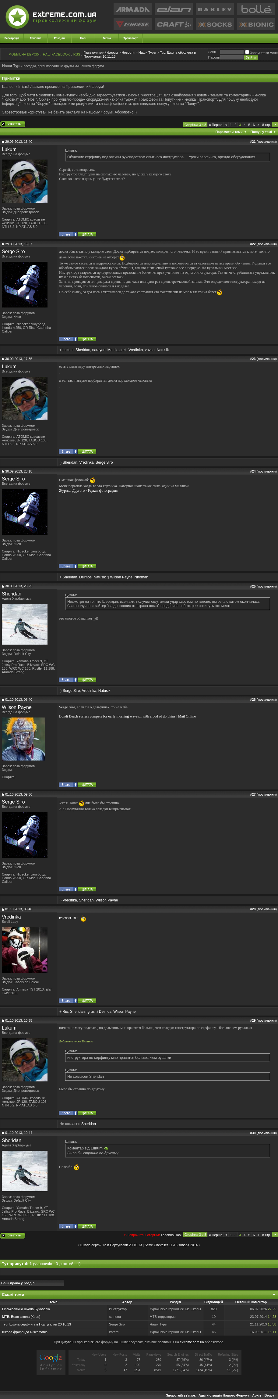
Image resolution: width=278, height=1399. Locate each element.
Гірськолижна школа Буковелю (26, 1309)
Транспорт (131, 38)
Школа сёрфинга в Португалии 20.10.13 (111, 1245)
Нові (83, 38)
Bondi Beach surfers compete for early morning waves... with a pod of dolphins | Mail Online (127, 716)
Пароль (214, 57)
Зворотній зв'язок (180, 1395)
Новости (128, 52)
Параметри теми (229, 132)
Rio (65, 1011)
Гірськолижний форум (101, 52)
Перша (215, 125)
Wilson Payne (121, 577)
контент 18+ (68, 918)
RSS (76, 54)
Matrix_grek (117, 350)
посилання (267, 141)
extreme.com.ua (192, 1342)
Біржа (107, 38)
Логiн (212, 52)
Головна (35, 38)
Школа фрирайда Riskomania (25, 1332)
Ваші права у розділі (18, 1283)
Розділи (59, 38)
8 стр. (266, 125)
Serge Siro (13, 251)
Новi (178, 1235)
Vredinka (135, 350)
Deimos (85, 577)
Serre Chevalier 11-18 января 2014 (171, 1245)
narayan (98, 350)
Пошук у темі (261, 132)
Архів (256, 1395)
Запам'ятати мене (261, 53)
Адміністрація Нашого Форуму (224, 1395)
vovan (150, 350)
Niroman (141, 577)
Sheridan (83, 350)
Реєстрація (12, 38)
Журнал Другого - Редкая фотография (88, 490)
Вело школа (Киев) (25, 1316)
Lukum (9, 149)
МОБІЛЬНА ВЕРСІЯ (24, 54)
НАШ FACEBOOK (56, 54)
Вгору (269, 1395)
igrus (91, 1011)
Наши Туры (147, 52)
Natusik (163, 350)
